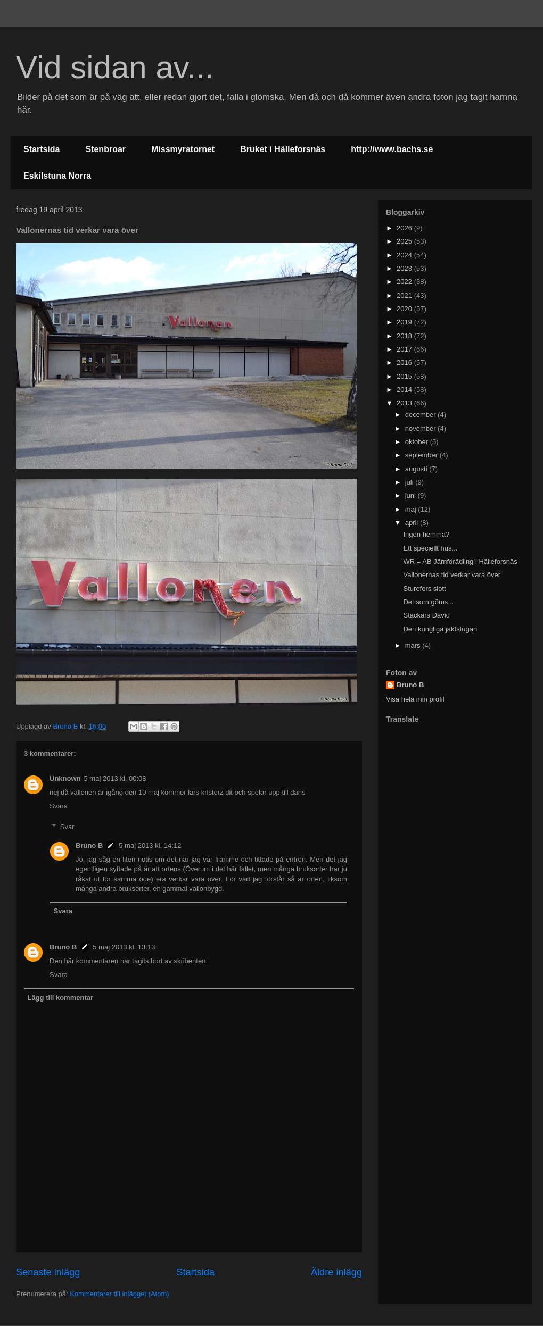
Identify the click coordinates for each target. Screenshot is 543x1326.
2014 (405, 390)
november (421, 428)
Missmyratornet (183, 149)
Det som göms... (428, 602)
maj (411, 509)
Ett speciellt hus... (430, 548)
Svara (59, 806)
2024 (405, 255)
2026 (405, 228)
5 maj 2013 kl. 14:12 (150, 845)
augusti (417, 469)
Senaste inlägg (48, 1272)
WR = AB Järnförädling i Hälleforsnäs (460, 561)
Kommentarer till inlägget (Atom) (119, 1294)
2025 (405, 241)
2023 (405, 268)
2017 (405, 349)
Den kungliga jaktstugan (440, 629)
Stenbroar (105, 149)
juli (410, 482)
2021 (405, 295)
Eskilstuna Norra (57, 175)
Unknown (65, 778)
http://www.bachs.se (392, 149)
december (421, 415)
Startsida (41, 149)
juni (411, 495)
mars (414, 645)
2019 (405, 322)
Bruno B (89, 845)
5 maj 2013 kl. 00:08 (115, 778)
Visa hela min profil (415, 699)
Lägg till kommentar (61, 998)
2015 (405, 376)
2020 (405, 309)
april (412, 523)
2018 (405, 336)
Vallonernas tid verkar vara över (451, 575)
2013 (405, 403)
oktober (417, 442)
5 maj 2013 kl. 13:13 (124, 947)
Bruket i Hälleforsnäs (282, 149)
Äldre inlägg (336, 1272)
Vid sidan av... (114, 67)
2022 (405, 282)
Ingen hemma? (426, 534)
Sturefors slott (424, 589)
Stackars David (426, 615)
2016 (405, 362)
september (422, 455)
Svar (67, 827)
